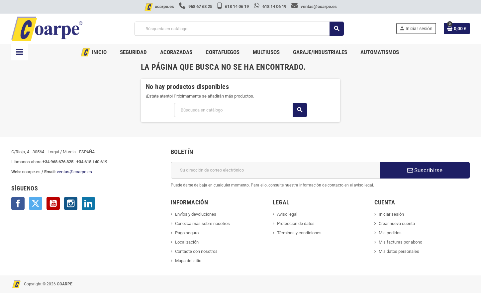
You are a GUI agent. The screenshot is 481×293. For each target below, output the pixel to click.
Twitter (35, 203)
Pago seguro (187, 232)
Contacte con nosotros (196, 251)
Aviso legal (287, 214)
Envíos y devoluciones (195, 214)
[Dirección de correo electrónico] (275, 170)
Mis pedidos (390, 232)
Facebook (18, 203)
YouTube (53, 203)
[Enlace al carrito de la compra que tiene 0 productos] (457, 28)
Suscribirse (424, 170)
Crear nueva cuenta (397, 223)
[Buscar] (239, 29)
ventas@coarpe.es (314, 6)
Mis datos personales (399, 251)
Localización (187, 242)
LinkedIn (88, 203)
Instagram (70, 203)
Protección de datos (296, 223)
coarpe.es (164, 6)
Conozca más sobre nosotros (202, 223)
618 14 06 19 (233, 6)
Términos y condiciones (299, 232)
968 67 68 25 (196, 6)
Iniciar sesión (391, 214)
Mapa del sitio (188, 260)
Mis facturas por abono (400, 242)
